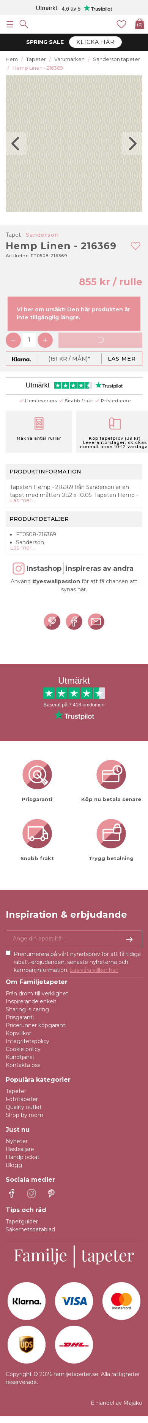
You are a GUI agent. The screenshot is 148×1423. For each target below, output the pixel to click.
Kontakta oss (23, 1065)
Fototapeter (22, 1099)
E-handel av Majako (116, 1403)
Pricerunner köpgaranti (36, 1025)
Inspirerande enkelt (31, 1001)
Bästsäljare (20, 1149)
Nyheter (17, 1141)
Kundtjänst (20, 1057)
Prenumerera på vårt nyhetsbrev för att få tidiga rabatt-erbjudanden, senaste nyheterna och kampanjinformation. (77, 962)
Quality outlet (24, 1107)
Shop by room (24, 1115)
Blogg (14, 1165)
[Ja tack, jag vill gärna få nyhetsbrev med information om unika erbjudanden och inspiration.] (74, 939)
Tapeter (16, 1091)
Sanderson (42, 234)
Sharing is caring (27, 1009)
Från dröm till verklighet (37, 993)
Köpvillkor (18, 1033)
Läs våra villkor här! (94, 970)
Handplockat (22, 1157)
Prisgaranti (20, 1017)
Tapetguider (22, 1221)
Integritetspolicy (27, 1041)
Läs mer (122, 358)
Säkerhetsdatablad (30, 1229)
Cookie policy (23, 1049)
